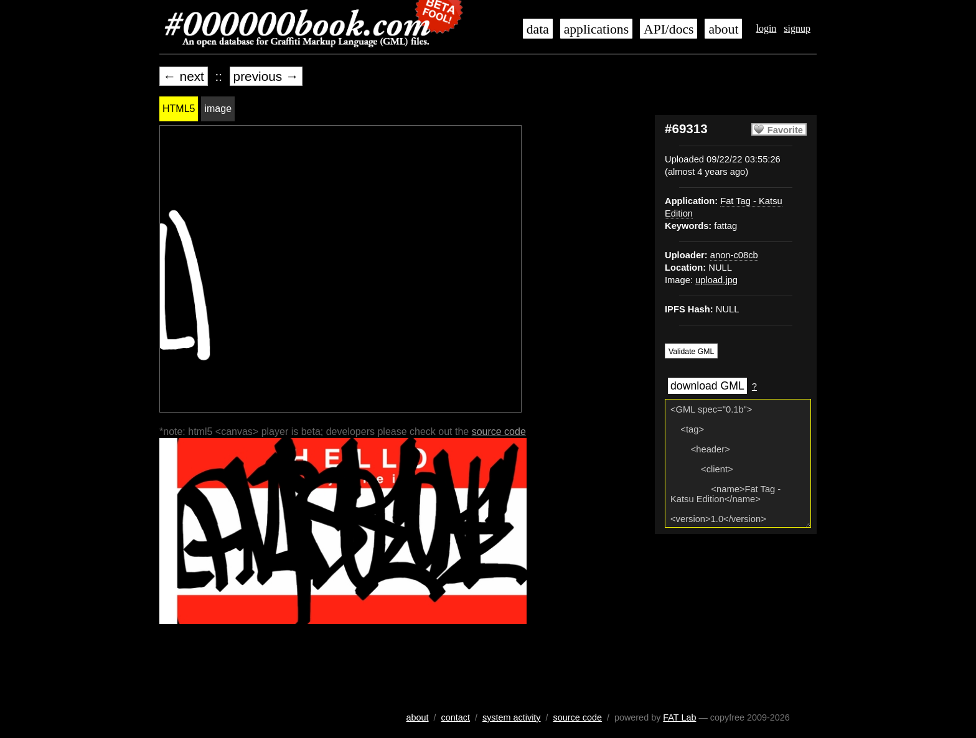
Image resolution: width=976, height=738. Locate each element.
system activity (511, 717)
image (218, 108)
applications (596, 29)
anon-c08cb (734, 255)
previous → (266, 76)
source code (499, 431)
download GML (707, 386)
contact (455, 717)
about (723, 29)
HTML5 (178, 108)
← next (183, 76)
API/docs (668, 29)
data (538, 29)
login (766, 28)
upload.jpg (716, 280)
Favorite (785, 130)
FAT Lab (679, 717)
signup (797, 28)
